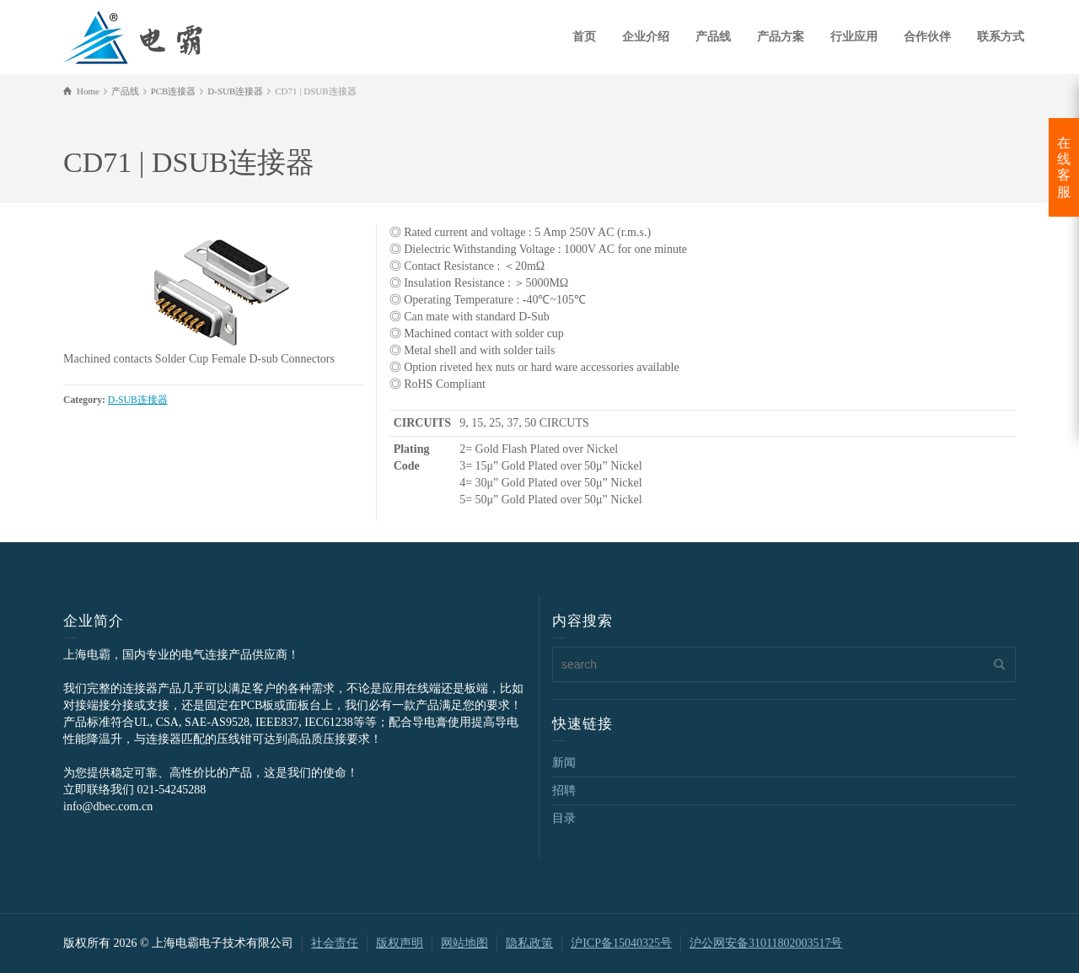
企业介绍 (645, 36)
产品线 (713, 36)
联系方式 (1000, 36)
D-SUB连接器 (138, 400)
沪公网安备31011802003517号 (766, 943)
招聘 (564, 790)
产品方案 (780, 36)
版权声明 (399, 943)
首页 (584, 36)
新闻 (564, 762)
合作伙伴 (927, 36)
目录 (564, 818)
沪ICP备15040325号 (621, 943)
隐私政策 (529, 943)
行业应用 (854, 36)
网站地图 (464, 943)
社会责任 (334, 943)
